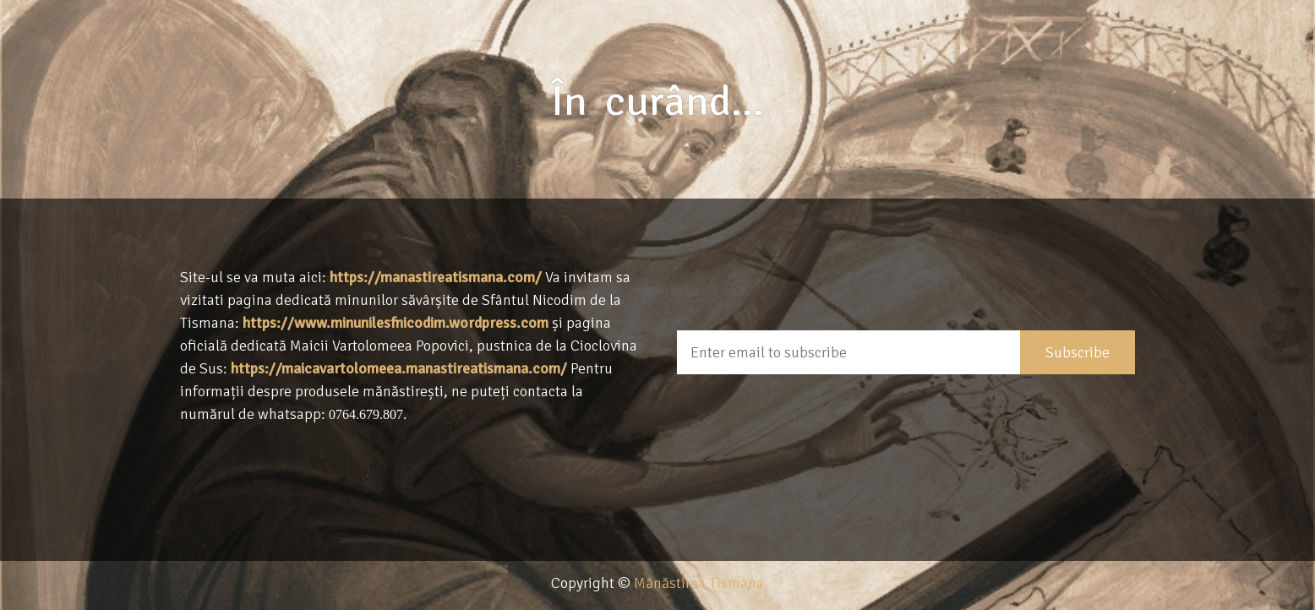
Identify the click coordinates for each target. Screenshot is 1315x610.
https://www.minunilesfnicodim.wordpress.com (395, 322)
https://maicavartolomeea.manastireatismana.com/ (399, 368)
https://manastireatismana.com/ (436, 277)
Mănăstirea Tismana (699, 583)
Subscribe (1077, 352)
